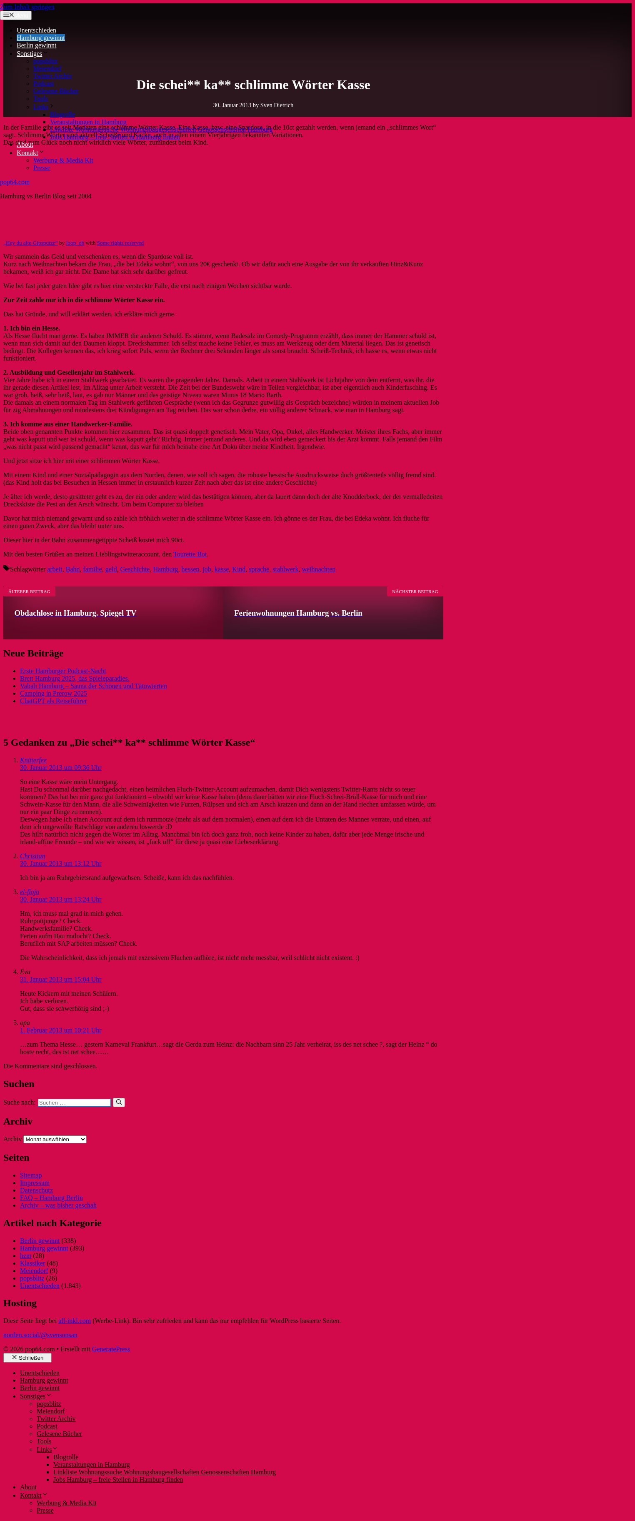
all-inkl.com (74, 1320)
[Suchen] (119, 1102)
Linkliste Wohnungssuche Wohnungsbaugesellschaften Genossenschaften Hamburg (161, 129)
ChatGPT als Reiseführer (53, 700)
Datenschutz (36, 1190)
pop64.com (15, 181)
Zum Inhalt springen (27, 6)
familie (92, 569)
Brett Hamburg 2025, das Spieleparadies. (75, 678)
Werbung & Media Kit (63, 160)
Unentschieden (36, 30)
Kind (238, 569)
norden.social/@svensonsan (40, 1334)
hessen (191, 569)
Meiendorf (47, 68)
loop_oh (75, 243)
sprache (259, 569)
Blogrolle (62, 114)
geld (111, 569)
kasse (222, 569)
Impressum (35, 1182)
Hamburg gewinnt (41, 37)
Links (44, 106)
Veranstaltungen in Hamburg (88, 121)
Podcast (43, 83)
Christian (32, 855)
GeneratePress (111, 1349)
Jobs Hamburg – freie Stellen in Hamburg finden (115, 136)
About (25, 144)
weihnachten (318, 569)
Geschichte (135, 569)
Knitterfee (33, 760)
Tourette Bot (190, 554)
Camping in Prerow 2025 (53, 693)
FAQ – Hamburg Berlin (51, 1197)
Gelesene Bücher (56, 91)
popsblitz (45, 61)
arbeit (54, 569)
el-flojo (29, 891)
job (206, 569)
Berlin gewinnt (37, 45)
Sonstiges (33, 53)
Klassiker (32, 1263)
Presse (41, 167)
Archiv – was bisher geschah (58, 1205)
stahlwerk (285, 569)
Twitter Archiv (52, 76)
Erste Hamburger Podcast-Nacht (63, 670)
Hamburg (165, 569)
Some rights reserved (120, 243)
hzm (26, 1255)
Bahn (73, 569)
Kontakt (31, 152)
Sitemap (31, 1175)
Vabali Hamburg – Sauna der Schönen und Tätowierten (93, 685)
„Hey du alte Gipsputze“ (30, 243)
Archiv (12, 1139)
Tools (40, 98)
